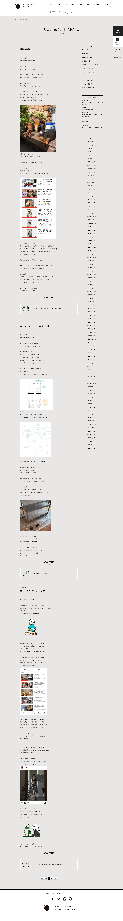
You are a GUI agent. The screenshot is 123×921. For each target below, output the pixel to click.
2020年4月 (91, 243)
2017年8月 (91, 352)
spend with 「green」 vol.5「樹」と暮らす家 (92, 103)
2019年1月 (92, 295)
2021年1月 (91, 213)
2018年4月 (92, 325)
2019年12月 (92, 257)
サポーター (71, 893)
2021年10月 (92, 182)
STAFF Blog (87, 57)
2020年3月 (92, 247)
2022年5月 (91, 158)
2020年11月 (92, 220)
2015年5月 (91, 444)
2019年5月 (91, 281)
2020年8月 (91, 230)
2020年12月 (92, 216)
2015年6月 (91, 441)
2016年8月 (91, 393)
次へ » (54, 878)
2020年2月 (91, 250)
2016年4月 (91, 407)
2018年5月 (92, 322)
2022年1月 (92, 172)
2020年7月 (92, 233)
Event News (86, 53)
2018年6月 (92, 318)
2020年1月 (91, 254)
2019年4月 (91, 284)
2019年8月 (91, 271)
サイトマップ (62, 893)
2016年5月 (91, 404)
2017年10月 (92, 346)
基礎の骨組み (85, 122)
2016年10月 (92, 387)
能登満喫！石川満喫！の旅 (89, 109)
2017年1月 (91, 376)
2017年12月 (92, 339)
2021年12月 (92, 175)
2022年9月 (92, 145)
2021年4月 (91, 203)
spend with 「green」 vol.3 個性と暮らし (92, 128)
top (15, 19)
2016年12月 (92, 380)
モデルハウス (87, 80)
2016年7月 (91, 397)
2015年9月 (91, 431)
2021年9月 (91, 186)
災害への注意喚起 (88, 87)
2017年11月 (92, 342)
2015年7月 (91, 438)
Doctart (85, 49)
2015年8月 (91, 434)
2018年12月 (92, 298)
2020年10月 (92, 223)
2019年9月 (92, 267)
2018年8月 (92, 312)
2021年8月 (91, 189)
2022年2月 (92, 168)
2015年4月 (91, 448)
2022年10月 (92, 141)
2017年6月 (91, 359)
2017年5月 (91, 363)
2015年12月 (92, 421)
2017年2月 (91, 373)
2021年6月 (91, 196)
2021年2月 (91, 209)
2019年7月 (92, 274)
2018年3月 (92, 329)
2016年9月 (91, 390)
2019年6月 (92, 277)
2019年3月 (92, 288)
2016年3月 (91, 410)
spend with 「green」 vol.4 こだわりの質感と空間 (92, 115)
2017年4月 (91, 366)
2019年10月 (92, 264)
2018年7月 (92, 315)
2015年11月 (92, 424)
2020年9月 (91, 226)
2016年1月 (91, 417)
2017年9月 (91, 349)
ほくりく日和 (87, 76)
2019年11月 (92, 260)
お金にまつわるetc (89, 68)
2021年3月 (91, 206)
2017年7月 (91, 356)
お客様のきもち (88, 61)
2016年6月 (91, 400)
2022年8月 (91, 148)
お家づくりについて (90, 64)
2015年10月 (92, 427)
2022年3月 (92, 165)
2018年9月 (92, 308)
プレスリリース (88, 72)
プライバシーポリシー (51, 893)
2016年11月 (92, 383)
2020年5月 (92, 240)
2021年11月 (92, 179)
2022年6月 (91, 155)
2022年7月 (91, 151)
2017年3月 (91, 369)
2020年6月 (92, 237)
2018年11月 (92, 301)
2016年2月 (91, 414)
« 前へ (42, 878)
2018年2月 (92, 332)
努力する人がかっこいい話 (32, 591)
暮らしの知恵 (88, 84)
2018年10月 (92, 305)
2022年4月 (92, 162)
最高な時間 (25, 49)
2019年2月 (92, 291)
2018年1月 (92, 335)
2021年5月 (92, 199)
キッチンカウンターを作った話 (34, 326)
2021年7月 (91, 192)
